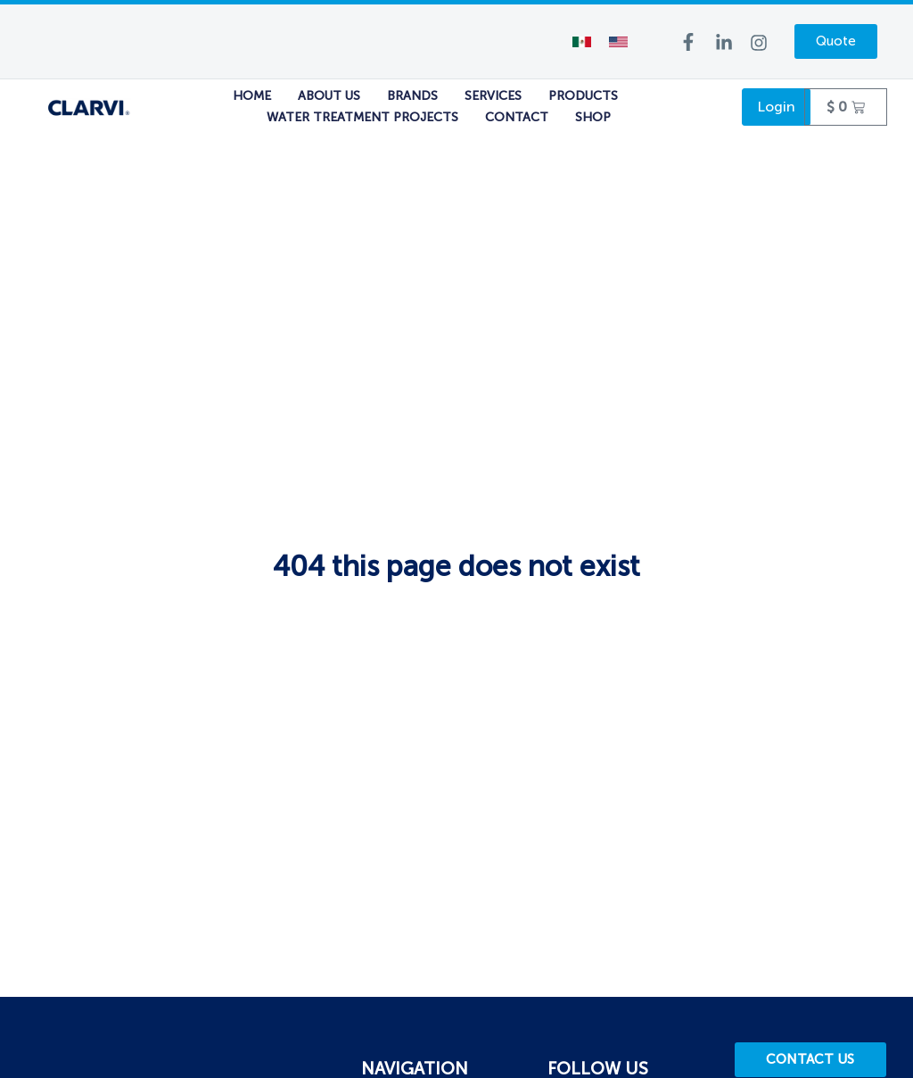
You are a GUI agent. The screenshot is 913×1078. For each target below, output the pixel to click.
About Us (329, 95)
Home (252, 95)
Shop (593, 117)
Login (776, 106)
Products (583, 95)
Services (493, 95)
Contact (516, 117)
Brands (412, 95)
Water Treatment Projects (362, 117)
